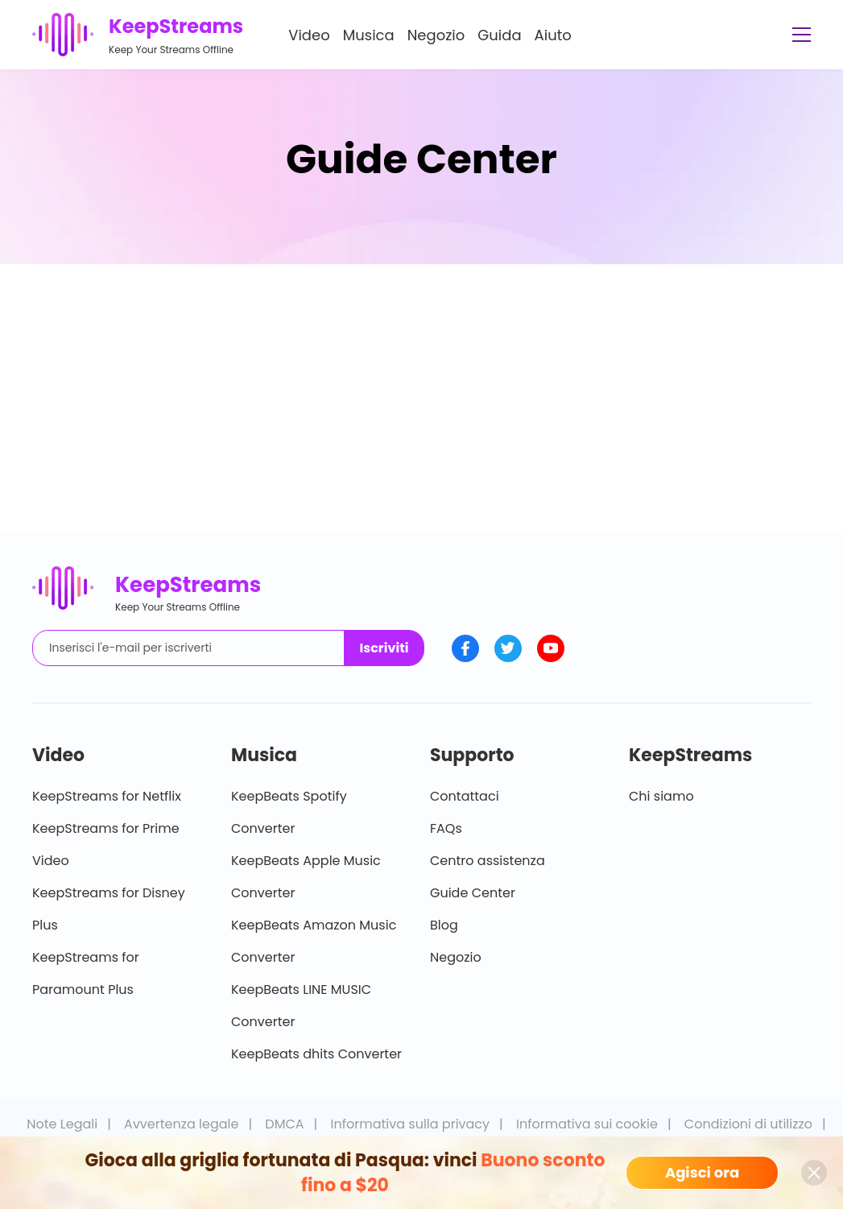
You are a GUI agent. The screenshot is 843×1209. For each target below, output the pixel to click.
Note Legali (62, 1124)
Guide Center (472, 893)
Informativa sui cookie (587, 1124)
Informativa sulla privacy (410, 1124)
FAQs (446, 828)
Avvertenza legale (181, 1124)
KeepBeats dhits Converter (316, 1054)
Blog (444, 925)
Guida (499, 35)
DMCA (284, 1124)
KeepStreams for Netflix (106, 796)
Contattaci (464, 796)
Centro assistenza (487, 860)
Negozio (436, 35)
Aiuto (553, 35)
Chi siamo (661, 796)
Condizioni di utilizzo (748, 1124)
